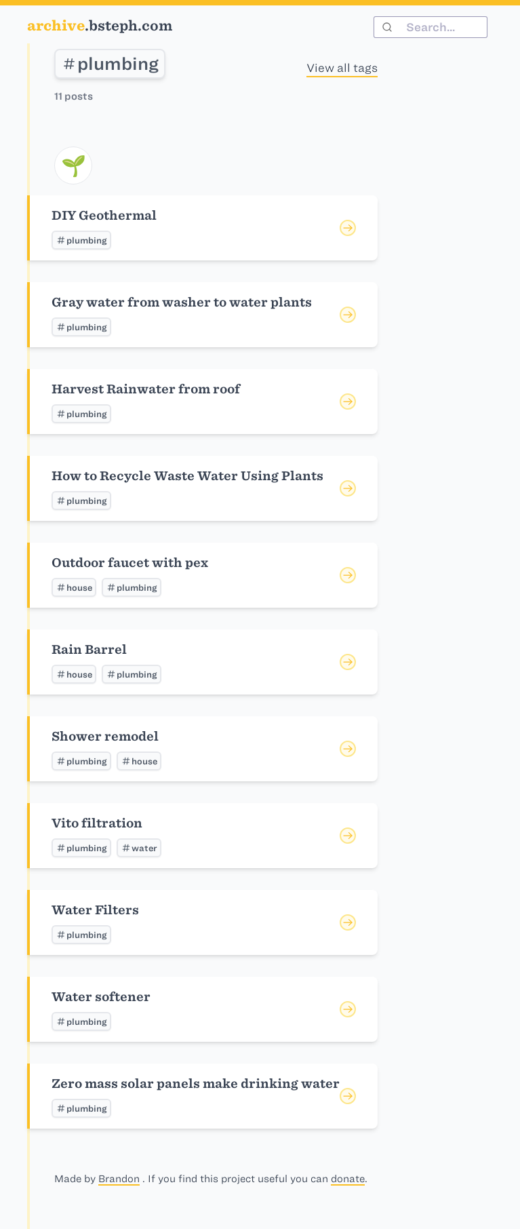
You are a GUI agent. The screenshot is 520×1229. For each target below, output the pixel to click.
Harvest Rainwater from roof (146, 389)
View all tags (342, 68)
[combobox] (430, 27)
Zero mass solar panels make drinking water (196, 1083)
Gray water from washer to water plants (182, 302)
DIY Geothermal (104, 215)
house (74, 587)
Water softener (101, 997)
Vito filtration (97, 823)
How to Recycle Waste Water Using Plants (187, 476)
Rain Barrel (89, 649)
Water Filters (95, 910)
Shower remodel (105, 736)
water (139, 847)
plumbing (110, 63)
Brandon (119, 1178)
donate (348, 1178)
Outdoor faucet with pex (130, 562)
